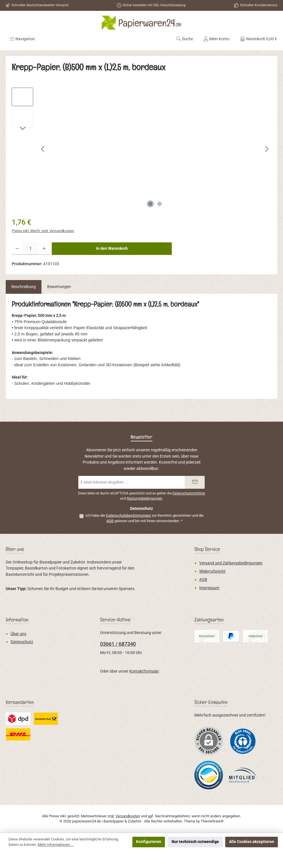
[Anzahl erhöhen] (44, 248)
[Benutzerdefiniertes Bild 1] (243, 741)
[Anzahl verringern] (17, 248)
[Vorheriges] (43, 149)
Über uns (18, 633)
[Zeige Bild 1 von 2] (150, 204)
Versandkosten (127, 816)
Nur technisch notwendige (195, 841)
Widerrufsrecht (212, 571)
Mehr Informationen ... (55, 844)
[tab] (23, 287)
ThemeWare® (212, 821)
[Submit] (195, 482)
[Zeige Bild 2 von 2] (159, 204)
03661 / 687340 (118, 644)
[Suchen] (184, 39)
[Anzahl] (31, 248)
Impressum (209, 588)
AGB (109, 521)
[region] (141, 149)
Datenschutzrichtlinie (188, 493)
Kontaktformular (144, 671)
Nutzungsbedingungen (144, 498)
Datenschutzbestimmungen (128, 515)
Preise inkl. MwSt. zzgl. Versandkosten (43, 231)
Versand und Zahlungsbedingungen (230, 563)
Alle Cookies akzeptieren (251, 841)
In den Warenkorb (112, 248)
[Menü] (22, 39)
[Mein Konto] (216, 39)
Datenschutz (22, 641)
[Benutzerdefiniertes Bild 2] (208, 775)
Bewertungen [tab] (59, 286)
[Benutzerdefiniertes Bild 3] (243, 775)
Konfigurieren (148, 841)
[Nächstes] (266, 149)
